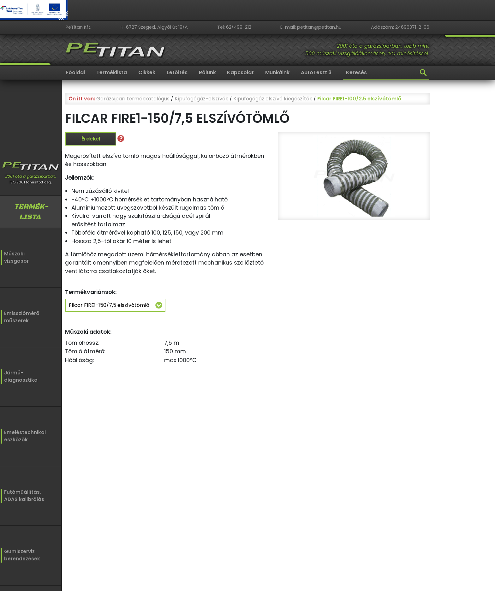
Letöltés (177, 72)
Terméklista (111, 72)
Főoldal (75, 72)
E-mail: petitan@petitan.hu (311, 27)
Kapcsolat (240, 72)
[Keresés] (386, 73)
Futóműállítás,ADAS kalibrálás (22, 493)
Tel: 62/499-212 (234, 27)
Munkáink (277, 72)
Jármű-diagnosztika (19, 375)
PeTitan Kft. (78, 27)
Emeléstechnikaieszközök (22, 434)
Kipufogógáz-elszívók (201, 98)
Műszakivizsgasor (15, 257)
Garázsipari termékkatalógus (133, 98)
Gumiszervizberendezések (19, 553)
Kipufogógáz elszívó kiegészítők (272, 98)
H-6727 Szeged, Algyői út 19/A (154, 27)
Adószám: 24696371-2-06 (400, 27)
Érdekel (90, 138)
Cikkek (146, 72)
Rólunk (207, 72)
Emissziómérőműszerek (19, 316)
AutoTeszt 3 (316, 72)
